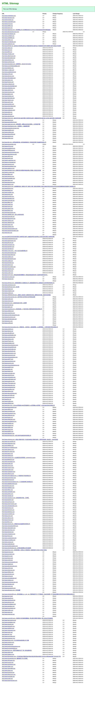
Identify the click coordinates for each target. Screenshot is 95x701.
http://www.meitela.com (7, 580)
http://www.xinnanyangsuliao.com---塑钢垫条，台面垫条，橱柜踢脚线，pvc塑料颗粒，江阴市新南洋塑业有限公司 (30, 327)
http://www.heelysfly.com (8, 246)
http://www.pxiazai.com (7, 425)
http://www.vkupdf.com (7, 598)
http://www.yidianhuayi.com (8, 55)
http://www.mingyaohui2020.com (10, 525)
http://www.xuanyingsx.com (8, 664)
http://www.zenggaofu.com (8, 491)
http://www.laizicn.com (7, 94)
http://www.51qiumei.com (8, 672)
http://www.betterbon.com (8, 511)
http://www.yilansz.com (7, 517)
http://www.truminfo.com (8, 196)
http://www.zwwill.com (7, 204)
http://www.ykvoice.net (7, 331)
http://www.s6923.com (7, 409)
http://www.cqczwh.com (8, 624)
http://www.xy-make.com (8, 70)
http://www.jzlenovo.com (8, 76)
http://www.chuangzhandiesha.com (10, 365)
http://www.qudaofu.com (8, 130)
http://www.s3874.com (7, 156)
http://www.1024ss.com (7, 220)
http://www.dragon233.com (8, 134)
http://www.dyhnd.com (7, 264)
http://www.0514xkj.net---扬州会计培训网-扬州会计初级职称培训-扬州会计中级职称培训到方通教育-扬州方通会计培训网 (31, 45)
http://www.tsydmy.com (7, 469)
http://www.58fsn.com (7, 202)
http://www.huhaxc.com (7, 507)
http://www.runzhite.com (8, 192)
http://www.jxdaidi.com (7, 564)
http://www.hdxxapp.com (8, 584)
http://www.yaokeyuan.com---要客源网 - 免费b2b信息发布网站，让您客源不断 (21, 124)
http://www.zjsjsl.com (7, 112)
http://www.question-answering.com (10, 315)
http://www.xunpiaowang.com (9, 538)
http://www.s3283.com (7, 427)
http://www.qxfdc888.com (8, 37)
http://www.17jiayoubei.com (8, 383)
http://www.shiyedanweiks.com (9, 505)
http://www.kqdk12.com (7, 367)
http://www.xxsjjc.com (7, 632)
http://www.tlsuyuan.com (8, 485)
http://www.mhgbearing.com (9, 15)
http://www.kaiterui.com (7, 184)
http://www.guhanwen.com (8, 638)
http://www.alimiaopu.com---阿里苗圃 (11, 590)
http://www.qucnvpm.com (8, 554)
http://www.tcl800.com (7, 25)
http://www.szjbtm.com (7, 666)
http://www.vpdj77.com (7, 359)
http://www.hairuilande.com (8, 33)
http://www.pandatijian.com (8, 622)
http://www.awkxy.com (7, 453)
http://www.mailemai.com (8, 544)
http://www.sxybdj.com (7, 292)
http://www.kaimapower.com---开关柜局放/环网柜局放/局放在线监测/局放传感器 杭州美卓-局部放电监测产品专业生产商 (31, 656)
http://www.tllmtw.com (7, 190)
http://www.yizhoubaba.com (9, 78)
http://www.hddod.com (7, 371)
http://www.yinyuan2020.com (9, 347)
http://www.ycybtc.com (7, 272)
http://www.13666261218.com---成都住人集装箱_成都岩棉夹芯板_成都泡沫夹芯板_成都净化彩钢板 (26, 294)
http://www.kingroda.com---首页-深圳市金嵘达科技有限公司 (16, 435)
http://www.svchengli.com (8, 200)
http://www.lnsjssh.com (7, 519)
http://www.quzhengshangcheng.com (11, 646)
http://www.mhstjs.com (7, 138)
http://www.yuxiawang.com (8, 471)
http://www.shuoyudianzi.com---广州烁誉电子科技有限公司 (16, 475)
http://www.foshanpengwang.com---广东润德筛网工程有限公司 (17, 481)
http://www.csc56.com (7, 323)
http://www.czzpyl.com (7, 429)
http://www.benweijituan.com (9, 166)
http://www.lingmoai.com (8, 479)
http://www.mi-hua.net (7, 576)
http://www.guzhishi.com (8, 104)
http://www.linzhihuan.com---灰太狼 (10, 286)
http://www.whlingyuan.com (8, 674)
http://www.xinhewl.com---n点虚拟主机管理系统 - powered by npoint (18, 457)
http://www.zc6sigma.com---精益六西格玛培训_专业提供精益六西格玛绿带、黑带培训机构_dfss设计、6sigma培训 (30, 439)
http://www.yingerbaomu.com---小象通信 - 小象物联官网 (15, 126)
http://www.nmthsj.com (7, 610)
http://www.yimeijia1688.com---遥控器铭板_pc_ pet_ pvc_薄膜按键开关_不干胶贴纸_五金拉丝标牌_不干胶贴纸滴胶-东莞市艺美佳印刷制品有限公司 (38, 594)
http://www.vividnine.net (8, 311)
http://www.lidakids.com (8, 67)
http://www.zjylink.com (7, 39)
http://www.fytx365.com (7, 423)
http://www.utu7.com (7, 634)
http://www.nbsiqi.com (7, 670)
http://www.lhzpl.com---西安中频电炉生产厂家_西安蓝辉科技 (17, 650)
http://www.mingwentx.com (8, 533)
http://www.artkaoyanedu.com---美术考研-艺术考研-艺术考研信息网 (18, 296)
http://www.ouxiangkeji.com (8, 21)
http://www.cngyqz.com (7, 662)
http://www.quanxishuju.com (9, 477)
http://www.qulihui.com (7, 493)
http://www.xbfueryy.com (8, 473)
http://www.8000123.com (8, 459)
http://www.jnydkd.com (7, 401)
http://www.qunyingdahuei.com (9, 447)
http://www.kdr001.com (7, 431)
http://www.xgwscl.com (7, 208)
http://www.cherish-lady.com (9, 349)
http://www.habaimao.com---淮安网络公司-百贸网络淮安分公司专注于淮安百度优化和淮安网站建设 (26, 29)
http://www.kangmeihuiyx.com (9, 122)
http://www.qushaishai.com (8, 387)
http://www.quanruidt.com (8, 216)
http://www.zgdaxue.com (8, 654)
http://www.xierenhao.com (8, 529)
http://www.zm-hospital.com (9, 162)
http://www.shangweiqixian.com (9, 357)
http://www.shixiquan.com (8, 415)
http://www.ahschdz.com (8, 574)
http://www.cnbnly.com (7, 652)
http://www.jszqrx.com (7, 224)
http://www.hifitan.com (7, 489)
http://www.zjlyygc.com (7, 146)
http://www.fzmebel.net (7, 305)
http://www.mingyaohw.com (8, 377)
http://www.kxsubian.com (8, 343)
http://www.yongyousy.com (8, 337)
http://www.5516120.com (8, 509)
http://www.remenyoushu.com (9, 503)
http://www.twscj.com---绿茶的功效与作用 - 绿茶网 (14, 302)
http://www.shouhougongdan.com (10, 230)
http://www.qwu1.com (7, 321)
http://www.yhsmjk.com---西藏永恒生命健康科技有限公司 (16, 523)
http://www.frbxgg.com (7, 558)
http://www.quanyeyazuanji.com (10, 562)
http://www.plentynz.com (8, 602)
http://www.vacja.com (7, 612)
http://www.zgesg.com (7, 80)
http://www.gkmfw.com (7, 455)
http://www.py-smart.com (8, 172)
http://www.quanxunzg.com (8, 355)
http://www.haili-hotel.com (8, 98)
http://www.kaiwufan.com (8, 198)
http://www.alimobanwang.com (9, 566)
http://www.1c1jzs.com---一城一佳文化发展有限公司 (14, 250)
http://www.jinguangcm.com (9, 413)
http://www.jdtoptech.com (8, 433)
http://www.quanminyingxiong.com (10, 152)
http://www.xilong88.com (8, 333)
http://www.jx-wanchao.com (8, 160)
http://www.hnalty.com (7, 463)
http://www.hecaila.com (7, 19)
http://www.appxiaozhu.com (9, 588)
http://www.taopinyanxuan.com (9, 680)
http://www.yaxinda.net (7, 495)
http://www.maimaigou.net (8, 461)
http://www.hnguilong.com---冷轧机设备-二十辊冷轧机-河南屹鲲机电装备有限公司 (22, 309)
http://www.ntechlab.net (8, 248)
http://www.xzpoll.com (7, 560)
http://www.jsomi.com (7, 206)
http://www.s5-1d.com (7, 23)
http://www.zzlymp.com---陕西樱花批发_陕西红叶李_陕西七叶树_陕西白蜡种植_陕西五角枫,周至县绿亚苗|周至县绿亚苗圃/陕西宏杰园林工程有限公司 (38, 186)
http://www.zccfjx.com (7, 74)
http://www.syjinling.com (8, 132)
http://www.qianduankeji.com (9, 252)
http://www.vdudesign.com (8, 88)
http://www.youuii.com (7, 586)
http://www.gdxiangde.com (8, 385)
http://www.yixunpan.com (8, 17)
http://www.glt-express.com (8, 317)
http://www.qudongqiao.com (9, 379)
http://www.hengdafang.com (9, 604)
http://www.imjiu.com (7, 232)
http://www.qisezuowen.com (9, 353)
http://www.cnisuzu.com (8, 339)
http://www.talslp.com (7, 307)
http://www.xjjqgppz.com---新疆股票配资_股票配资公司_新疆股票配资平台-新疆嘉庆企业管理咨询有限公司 (28, 282)
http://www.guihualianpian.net (9, 578)
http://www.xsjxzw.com (7, 108)
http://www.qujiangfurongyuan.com (10, 128)
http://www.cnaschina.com (8, 313)
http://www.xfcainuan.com (8, 570)
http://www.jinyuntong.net (8, 276)
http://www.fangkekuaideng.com (10, 546)
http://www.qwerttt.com (7, 644)
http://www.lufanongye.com (8, 218)
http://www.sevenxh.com (8, 164)
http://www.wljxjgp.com (7, 391)
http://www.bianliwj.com (8, 499)
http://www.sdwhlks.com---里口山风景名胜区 (13, 214)
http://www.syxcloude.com (8, 373)
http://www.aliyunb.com (7, 242)
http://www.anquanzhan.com (9, 144)
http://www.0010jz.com (7, 188)
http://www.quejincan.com (8, 381)
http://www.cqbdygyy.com (8, 168)
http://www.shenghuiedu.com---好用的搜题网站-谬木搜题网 (16, 548)
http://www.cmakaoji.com (8, 84)
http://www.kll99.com (7, 51)
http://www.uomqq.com (7, 542)
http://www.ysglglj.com (7, 260)
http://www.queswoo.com (8, 397)
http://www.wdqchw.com (8, 268)
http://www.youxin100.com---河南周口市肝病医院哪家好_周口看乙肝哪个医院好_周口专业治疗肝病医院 (27, 618)
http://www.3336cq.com (8, 572)
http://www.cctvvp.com (7, 465)
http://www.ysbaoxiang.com (8, 527)
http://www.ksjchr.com (7, 194)
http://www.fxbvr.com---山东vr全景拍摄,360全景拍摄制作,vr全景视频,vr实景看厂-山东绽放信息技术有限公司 (28, 405)
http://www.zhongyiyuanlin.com (9, 228)
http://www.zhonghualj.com (8, 600)
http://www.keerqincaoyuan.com (10, 582)
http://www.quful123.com (8, 375)
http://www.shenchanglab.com (9, 86)
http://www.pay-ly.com (7, 596)
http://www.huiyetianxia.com (9, 41)
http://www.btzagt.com (7, 288)
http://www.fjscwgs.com (8, 82)
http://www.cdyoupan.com (8, 660)
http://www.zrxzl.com (7, 49)
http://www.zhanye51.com (8, 626)
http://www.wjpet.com (7, 27)
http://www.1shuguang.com (8, 630)
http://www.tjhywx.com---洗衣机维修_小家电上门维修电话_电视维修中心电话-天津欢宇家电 (24, 550)
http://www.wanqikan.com (8, 606)
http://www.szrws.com (7, 515)
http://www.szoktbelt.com (8, 35)
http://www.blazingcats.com (8, 212)
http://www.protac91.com (8, 290)
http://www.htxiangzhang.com (9, 407)
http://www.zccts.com (7, 114)
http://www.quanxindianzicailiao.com (11, 65)
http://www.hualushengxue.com (9, 238)
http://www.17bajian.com (8, 53)
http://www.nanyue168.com (8, 441)
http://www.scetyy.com (7, 102)
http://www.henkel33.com (8, 513)
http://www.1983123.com (8, 222)
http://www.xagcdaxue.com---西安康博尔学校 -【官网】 (15, 497)
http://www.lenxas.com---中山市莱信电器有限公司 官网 (15, 640)
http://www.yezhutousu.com (9, 284)
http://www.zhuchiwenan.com (9, 421)
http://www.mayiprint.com (8, 244)
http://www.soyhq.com (7, 568)
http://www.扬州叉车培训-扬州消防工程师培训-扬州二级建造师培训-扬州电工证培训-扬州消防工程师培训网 (28, 236)
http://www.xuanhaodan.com (9, 335)
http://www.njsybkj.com (7, 256)
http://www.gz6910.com (8, 403)
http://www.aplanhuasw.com (9, 240)
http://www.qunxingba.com (8, 636)
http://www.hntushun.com (8, 92)
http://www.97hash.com (8, 341)
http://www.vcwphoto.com (8, 61)
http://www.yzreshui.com (8, 642)
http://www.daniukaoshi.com (9, 258)
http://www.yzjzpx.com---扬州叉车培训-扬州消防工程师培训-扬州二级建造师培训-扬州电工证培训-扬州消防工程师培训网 (31, 118)
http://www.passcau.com (8, 176)
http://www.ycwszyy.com (8, 467)
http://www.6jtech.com (7, 210)
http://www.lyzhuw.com (7, 300)
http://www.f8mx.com (7, 521)
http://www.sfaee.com (7, 174)
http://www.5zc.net (6, 399)
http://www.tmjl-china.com (8, 451)
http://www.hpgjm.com (7, 158)
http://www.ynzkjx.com (7, 298)
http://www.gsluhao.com (8, 59)
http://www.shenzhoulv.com (8, 351)
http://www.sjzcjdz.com (7, 136)
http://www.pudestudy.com (8, 110)
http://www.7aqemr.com (8, 100)
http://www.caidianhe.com (8, 43)
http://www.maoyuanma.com (9, 620)
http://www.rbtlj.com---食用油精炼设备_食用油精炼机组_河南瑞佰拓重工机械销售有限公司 (24, 142)
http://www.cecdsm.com (8, 226)
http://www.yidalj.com (7, 47)
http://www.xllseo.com (7, 180)
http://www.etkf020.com (8, 445)
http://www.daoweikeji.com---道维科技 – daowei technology (16, 63)
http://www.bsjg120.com (8, 262)
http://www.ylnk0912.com (8, 487)
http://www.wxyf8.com (7, 678)
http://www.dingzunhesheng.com (10, 345)
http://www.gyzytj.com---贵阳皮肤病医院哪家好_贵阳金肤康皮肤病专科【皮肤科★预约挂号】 (25, 274)
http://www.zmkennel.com (8, 614)
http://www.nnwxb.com (7, 270)
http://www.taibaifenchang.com (9, 483)
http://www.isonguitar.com (8, 676)
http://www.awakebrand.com (9, 72)
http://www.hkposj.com (7, 120)
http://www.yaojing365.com (8, 668)
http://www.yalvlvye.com (8, 449)
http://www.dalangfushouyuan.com (10, 31)
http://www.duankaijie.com (8, 178)
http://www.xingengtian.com (9, 106)
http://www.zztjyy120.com (8, 395)
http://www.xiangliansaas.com (9, 319)
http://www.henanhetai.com (8, 608)
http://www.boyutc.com (7, 552)
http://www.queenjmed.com (8, 361)
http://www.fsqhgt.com (7, 417)
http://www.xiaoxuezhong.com (9, 393)
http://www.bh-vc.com (7, 556)
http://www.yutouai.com (7, 278)
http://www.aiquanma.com (8, 182)
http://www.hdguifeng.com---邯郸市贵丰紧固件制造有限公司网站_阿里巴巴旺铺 (21, 170)
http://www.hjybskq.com (8, 96)
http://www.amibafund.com (8, 148)
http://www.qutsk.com (7, 369)
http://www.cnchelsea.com (8, 411)
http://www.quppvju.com (8, 363)
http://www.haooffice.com (8, 389)
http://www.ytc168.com (7, 329)
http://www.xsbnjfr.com (7, 90)
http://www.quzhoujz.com (8, 501)
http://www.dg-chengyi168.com (9, 648)
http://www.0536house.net (8, 150)
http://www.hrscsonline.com (8, 266)
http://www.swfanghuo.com (8, 443)
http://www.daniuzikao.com (8, 57)
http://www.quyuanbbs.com (8, 540)
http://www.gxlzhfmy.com (8, 628)
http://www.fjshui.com (7, 535)
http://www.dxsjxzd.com (8, 531)
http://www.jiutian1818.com (8, 254)
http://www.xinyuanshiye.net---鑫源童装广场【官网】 (15, 658)
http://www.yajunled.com (8, 116)
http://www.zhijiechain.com (8, 419)
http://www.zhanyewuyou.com (9, 154)
